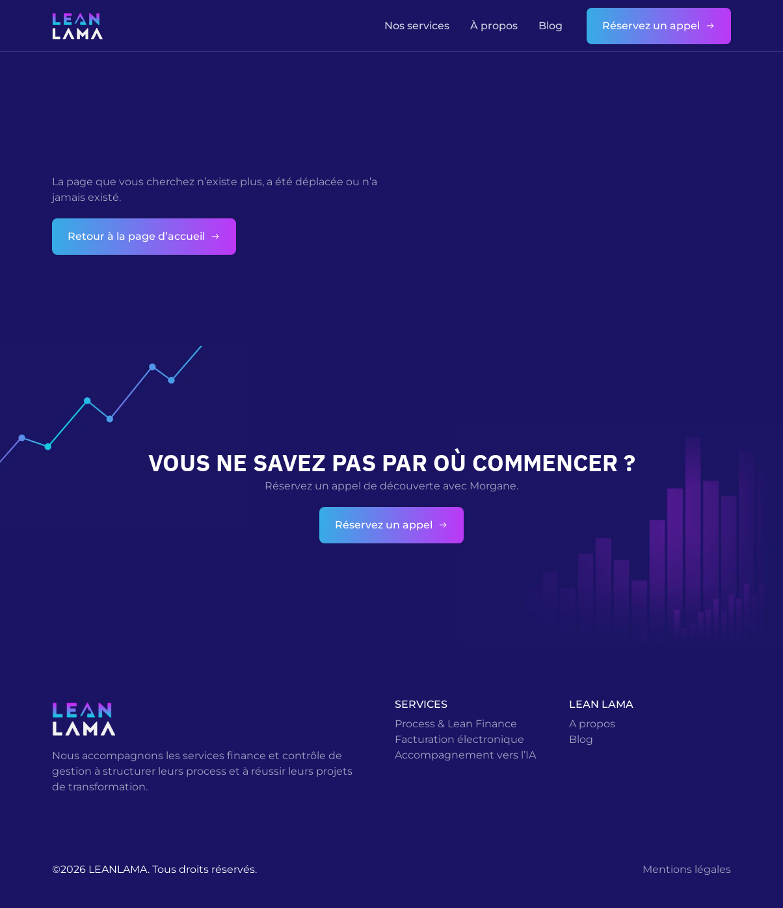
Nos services (416, 25)
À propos (494, 25)
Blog (550, 25)
